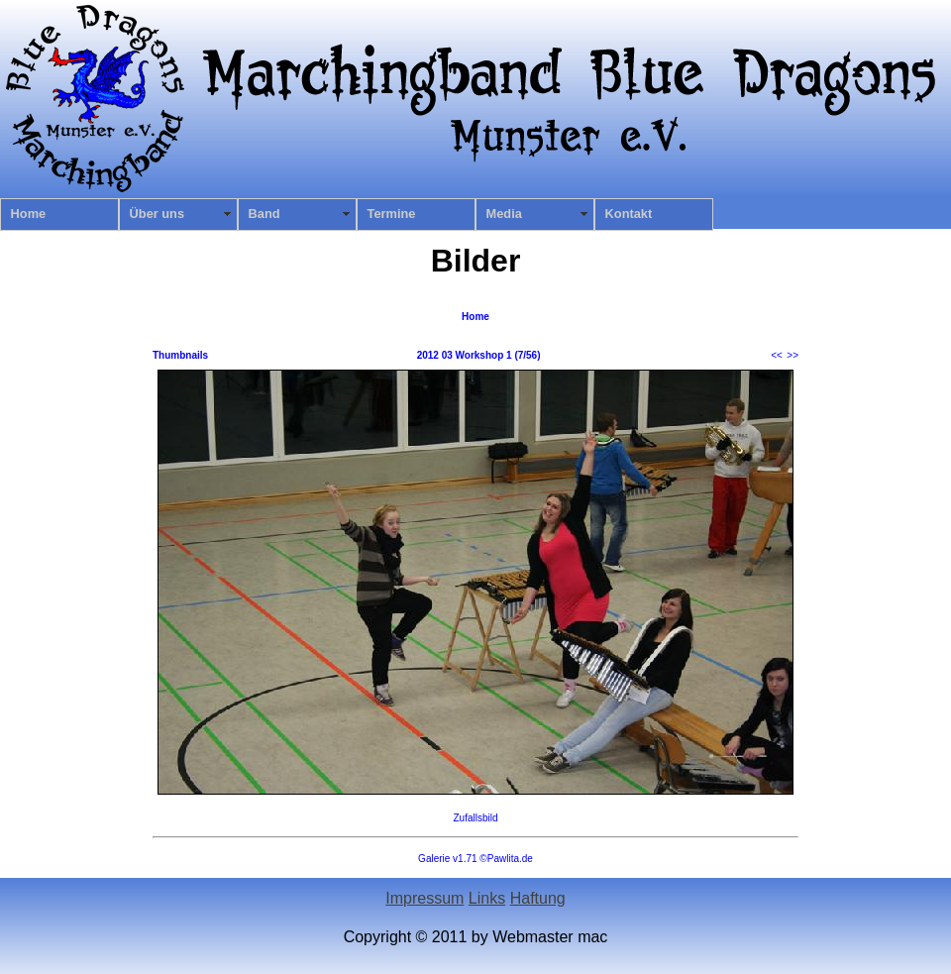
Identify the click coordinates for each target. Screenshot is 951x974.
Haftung (538, 898)
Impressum (424, 898)
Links (487, 898)
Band (264, 213)
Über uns (157, 213)
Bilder (476, 260)
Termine (392, 213)
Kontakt (629, 213)
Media (504, 213)
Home (29, 213)
